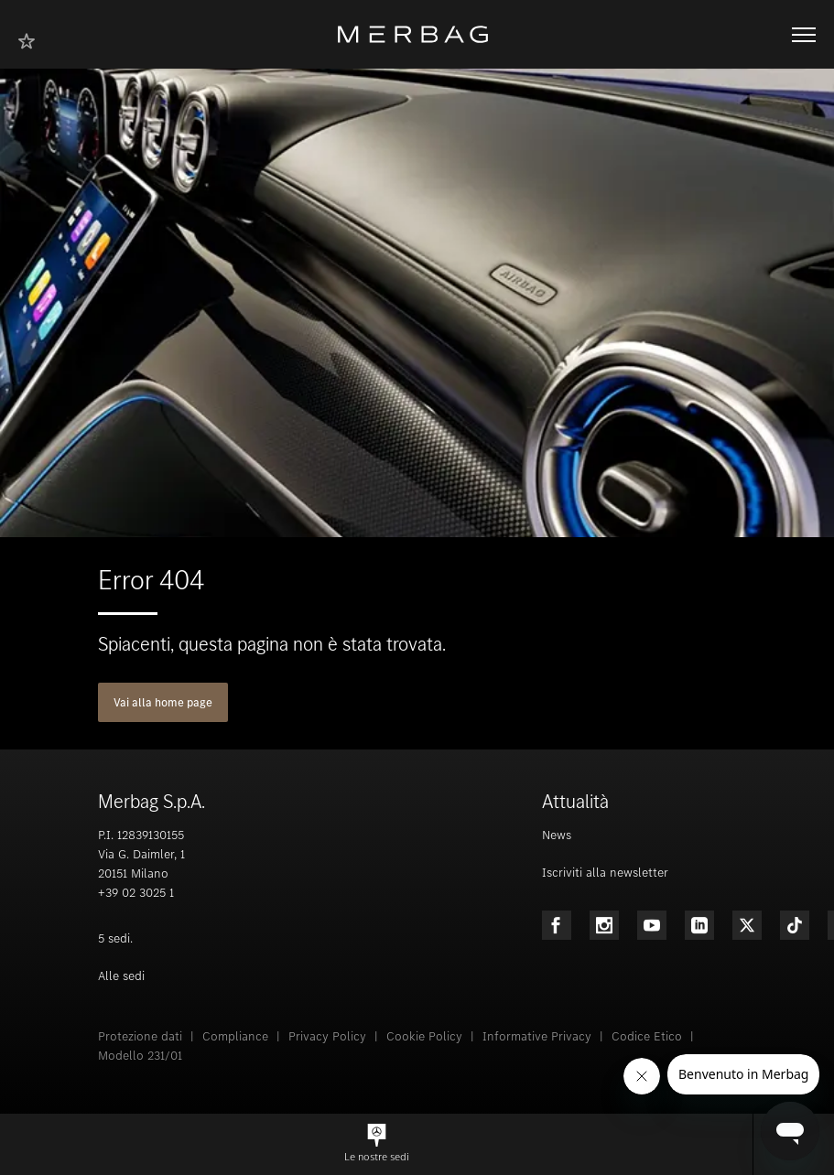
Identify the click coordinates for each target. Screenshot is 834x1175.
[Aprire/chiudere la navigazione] (804, 35)
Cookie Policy (424, 1036)
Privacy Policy (327, 1036)
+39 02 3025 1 (136, 892)
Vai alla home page (163, 702)
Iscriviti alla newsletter (605, 872)
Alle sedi (121, 976)
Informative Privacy (536, 1036)
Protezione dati (140, 1036)
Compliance (235, 1036)
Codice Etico (647, 1036)
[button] (376, 1144)
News (556, 835)
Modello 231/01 (140, 1055)
